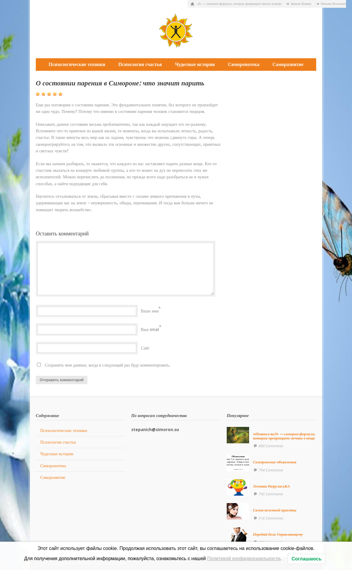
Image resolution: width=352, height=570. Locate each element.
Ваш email (150, 329)
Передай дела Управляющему (278, 534)
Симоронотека (243, 64)
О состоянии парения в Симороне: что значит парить (120, 83)
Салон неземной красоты (275, 510)
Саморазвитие (287, 64)
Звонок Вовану (303, 4)
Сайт (145, 348)
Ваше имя (149, 311)
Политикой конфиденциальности (243, 558)
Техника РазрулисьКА (271, 486)
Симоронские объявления (275, 462)
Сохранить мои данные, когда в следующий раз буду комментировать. (107, 365)
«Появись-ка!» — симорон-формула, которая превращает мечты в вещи (233, 4)
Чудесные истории (195, 64)
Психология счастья (140, 64)
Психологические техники (77, 64)
